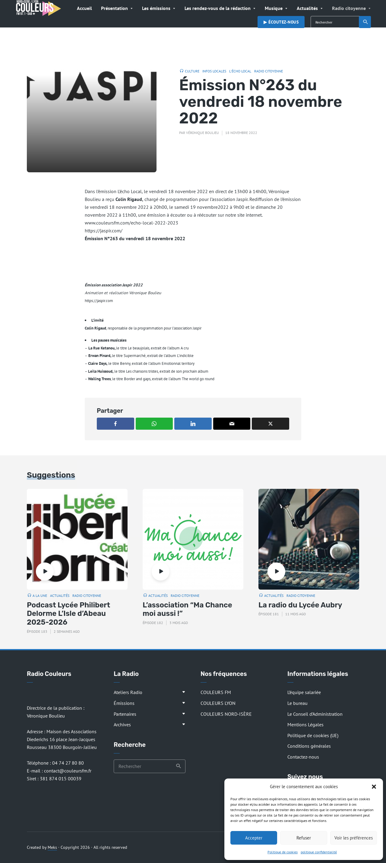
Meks (52, 847)
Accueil (84, 8)
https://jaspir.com (99, 300)
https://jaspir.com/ (103, 231)
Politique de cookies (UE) (312, 735)
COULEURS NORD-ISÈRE (226, 714)
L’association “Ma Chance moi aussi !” (187, 609)
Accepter (253, 838)
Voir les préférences (353, 838)
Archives (122, 724)
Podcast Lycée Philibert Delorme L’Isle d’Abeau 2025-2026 (68, 614)
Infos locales (214, 71)
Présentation (114, 8)
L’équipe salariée (304, 692)
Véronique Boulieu (202, 132)
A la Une (40, 595)
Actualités (307, 8)
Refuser (303, 838)
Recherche (365, 22)
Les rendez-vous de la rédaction (218, 8)
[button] (374, 787)
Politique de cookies (282, 852)
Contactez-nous (303, 757)
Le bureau (297, 703)
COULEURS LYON (218, 703)
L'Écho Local (240, 71)
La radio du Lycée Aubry (300, 605)
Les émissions (156, 8)
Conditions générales (309, 746)
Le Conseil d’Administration (315, 714)
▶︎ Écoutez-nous (281, 22)
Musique (274, 8)
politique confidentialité (319, 852)
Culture (192, 71)
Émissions (124, 703)
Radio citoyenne (349, 8)
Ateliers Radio (128, 692)
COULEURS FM (216, 692)
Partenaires (125, 714)
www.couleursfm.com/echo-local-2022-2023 (131, 223)
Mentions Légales (305, 724)
